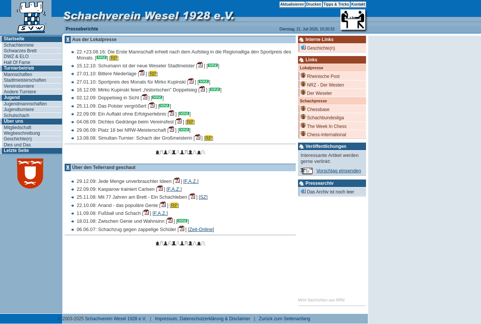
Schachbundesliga (322, 117)
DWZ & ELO (16, 56)
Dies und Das (17, 145)
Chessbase (315, 109)
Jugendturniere (19, 109)
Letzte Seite (16, 150)
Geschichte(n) (18, 138)
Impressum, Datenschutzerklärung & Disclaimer (202, 318)
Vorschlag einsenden (338, 170)
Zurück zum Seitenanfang (284, 318)
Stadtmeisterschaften (25, 80)
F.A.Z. (191, 181)
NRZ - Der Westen (322, 84)
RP (113, 58)
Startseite (14, 38)
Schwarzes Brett (20, 50)
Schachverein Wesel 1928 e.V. (115, 318)
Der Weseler (316, 93)
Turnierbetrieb (19, 68)
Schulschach (16, 115)
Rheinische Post (320, 76)
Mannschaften (18, 74)
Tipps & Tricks (336, 4)
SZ (203, 197)
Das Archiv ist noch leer (327, 191)
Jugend (12, 97)
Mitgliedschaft (17, 127)
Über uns (13, 121)
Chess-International (323, 134)
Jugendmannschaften (25, 103)
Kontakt (358, 4)
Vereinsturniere (19, 86)
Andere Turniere (20, 91)
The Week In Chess (323, 126)
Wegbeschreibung (22, 133)
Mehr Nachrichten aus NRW (321, 300)
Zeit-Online (201, 229)
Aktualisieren (292, 4)
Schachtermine (19, 45)
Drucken (313, 4)
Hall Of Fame (17, 62)
